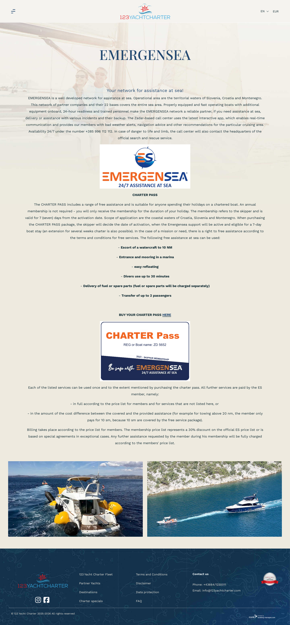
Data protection (147, 592)
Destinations (88, 592)
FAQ (139, 601)
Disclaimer (143, 583)
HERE (166, 315)
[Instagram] (38, 599)
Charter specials (91, 601)
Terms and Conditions (151, 574)
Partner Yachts (89, 583)
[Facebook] (46, 599)
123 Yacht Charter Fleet (96, 574)
